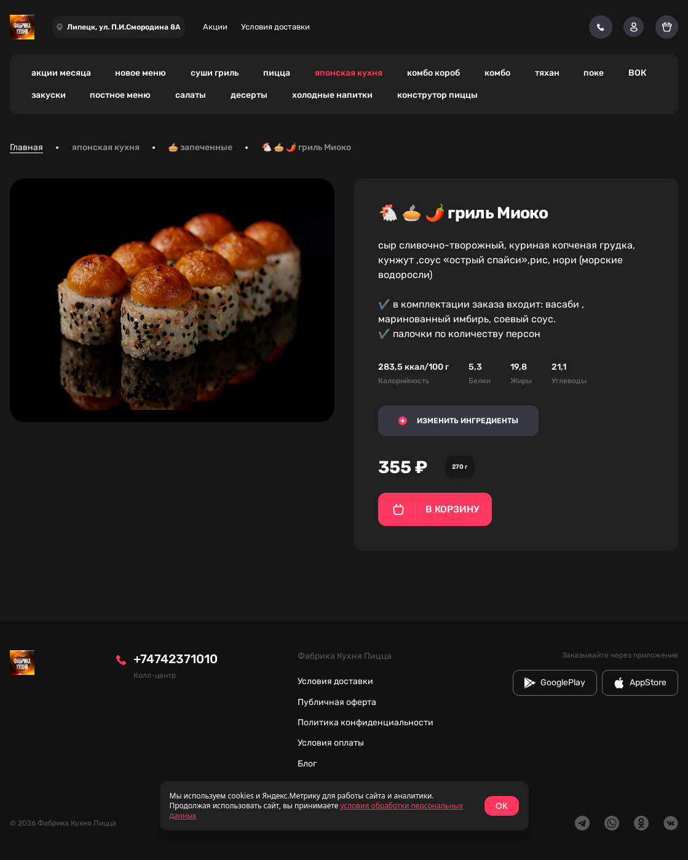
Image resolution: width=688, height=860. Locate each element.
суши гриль (215, 73)
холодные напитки (332, 95)
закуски (48, 95)
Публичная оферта (337, 702)
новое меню (140, 73)
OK (502, 805)
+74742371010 (175, 658)
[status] (344, 805)
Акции (215, 26)
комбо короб (433, 73)
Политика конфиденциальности (365, 722)
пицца (276, 73)
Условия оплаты (331, 743)
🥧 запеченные (200, 147)
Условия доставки (275, 26)
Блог (307, 763)
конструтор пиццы (437, 95)
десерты (249, 95)
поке (593, 73)
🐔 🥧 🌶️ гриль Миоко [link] (306, 147)
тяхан (547, 73)
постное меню (120, 95)
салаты (190, 95)
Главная (26, 147)
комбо (497, 73)
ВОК (637, 73)
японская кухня (348, 73)
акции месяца (61, 73)
